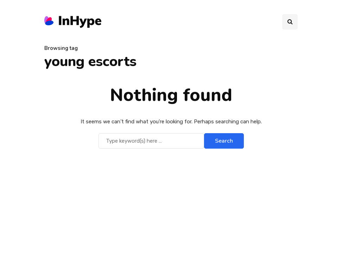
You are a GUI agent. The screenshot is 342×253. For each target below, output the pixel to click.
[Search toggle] (290, 22)
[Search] (151, 141)
